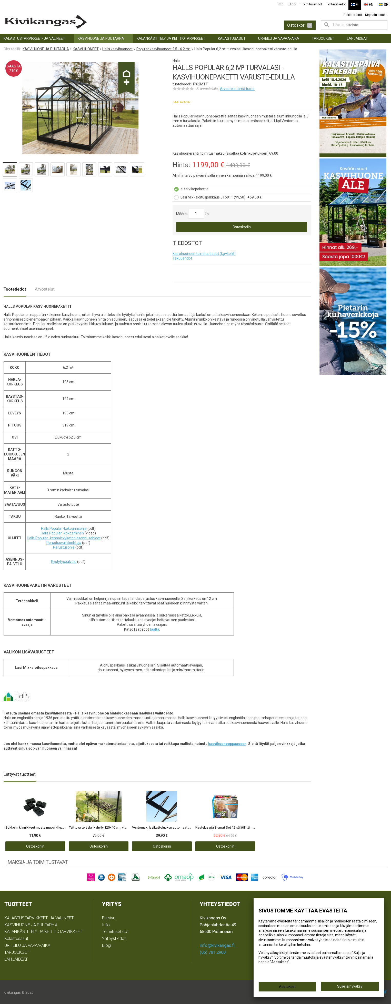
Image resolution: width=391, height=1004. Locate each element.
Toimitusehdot (314, 4)
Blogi (295, 4)
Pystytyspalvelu (63, 561)
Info (283, 4)
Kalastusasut (232, 37)
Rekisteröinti (353, 14)
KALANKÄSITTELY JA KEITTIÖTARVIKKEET (171, 37)
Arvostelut (45, 288)
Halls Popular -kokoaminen (62, 532)
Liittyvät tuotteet (20, 773)
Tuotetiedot (15, 288)
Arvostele (237, 88)
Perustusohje (64, 546)
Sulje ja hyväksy (350, 986)
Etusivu (108, 916)
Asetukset (287, 987)
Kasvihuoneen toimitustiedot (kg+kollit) (204, 253)
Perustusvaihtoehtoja (63, 542)
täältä (154, 628)
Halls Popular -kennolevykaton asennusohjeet (64, 537)
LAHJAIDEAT (357, 37)
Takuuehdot (182, 257)
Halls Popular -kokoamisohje (64, 527)
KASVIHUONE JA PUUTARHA (101, 37)
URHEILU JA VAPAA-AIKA (278, 37)
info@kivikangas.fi (217, 944)
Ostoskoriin (242, 226)
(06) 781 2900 (213, 951)
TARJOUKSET (323, 37)
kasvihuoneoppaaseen (227, 743)
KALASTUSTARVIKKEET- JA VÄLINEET (34, 37)
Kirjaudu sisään (376, 14)
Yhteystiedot (339, 4)
